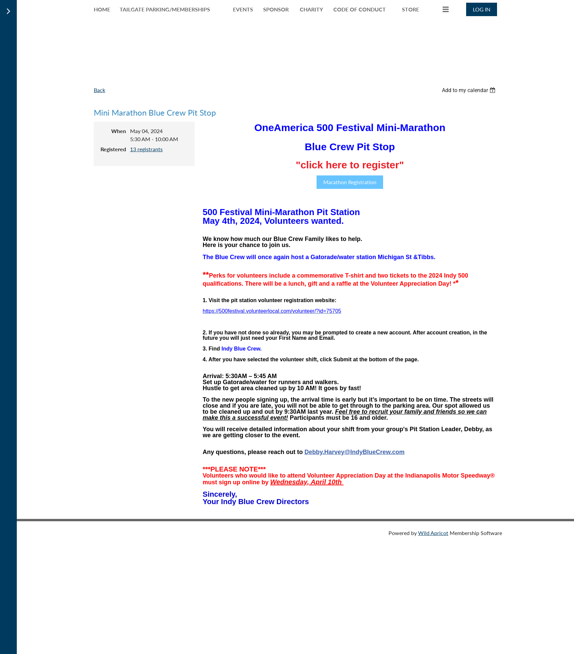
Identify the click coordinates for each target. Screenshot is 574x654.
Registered (113, 149)
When (118, 131)
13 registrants (146, 149)
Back (99, 90)
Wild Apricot (433, 533)
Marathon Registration (349, 182)
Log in (481, 9)
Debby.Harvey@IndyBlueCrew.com (354, 452)
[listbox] (469, 90)
